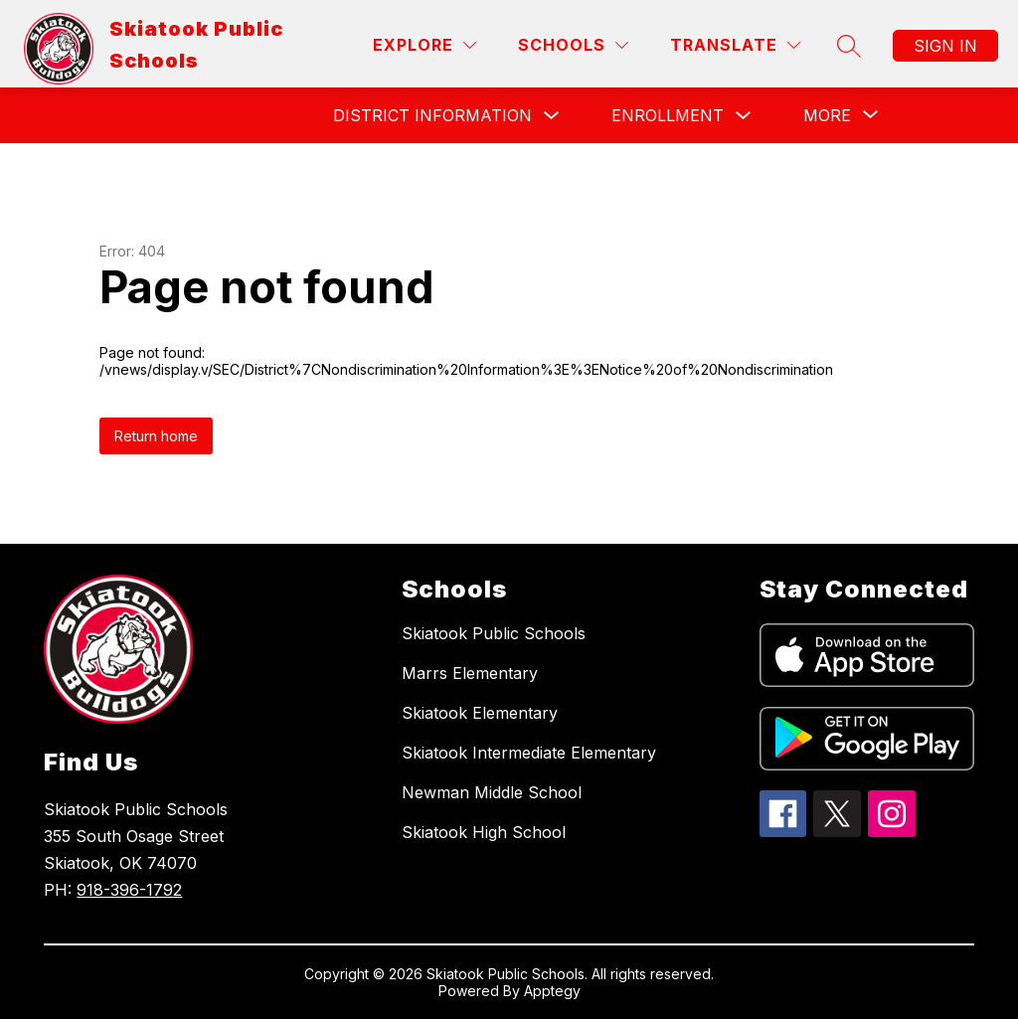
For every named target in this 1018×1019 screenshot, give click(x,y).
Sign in (945, 46)
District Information (432, 115)
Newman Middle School (492, 792)
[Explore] (424, 45)
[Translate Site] (735, 45)
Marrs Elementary (470, 673)
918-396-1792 (129, 890)
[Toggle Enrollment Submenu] (744, 115)
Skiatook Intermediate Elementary (529, 753)
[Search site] (849, 46)
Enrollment (667, 115)
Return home (156, 435)
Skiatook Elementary (480, 713)
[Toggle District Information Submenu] (552, 115)
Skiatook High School (484, 832)
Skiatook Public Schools (494, 633)
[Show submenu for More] (827, 115)
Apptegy (552, 990)
